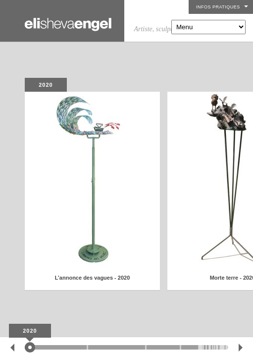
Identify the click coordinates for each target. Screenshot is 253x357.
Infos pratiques (218, 6)
